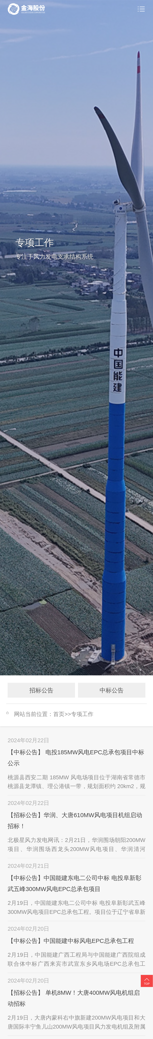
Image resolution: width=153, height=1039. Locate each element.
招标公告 (41, 690)
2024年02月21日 (28, 866)
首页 (58, 714)
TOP (147, 981)
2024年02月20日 (28, 929)
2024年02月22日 (28, 740)
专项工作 (82, 714)
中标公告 (112, 690)
